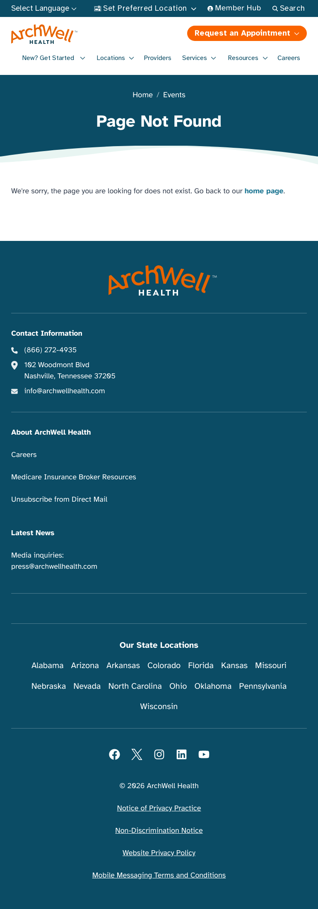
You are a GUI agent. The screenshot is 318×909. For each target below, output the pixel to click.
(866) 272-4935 (50, 350)
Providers (157, 58)
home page (264, 191)
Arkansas (123, 665)
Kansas (234, 665)
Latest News (32, 533)
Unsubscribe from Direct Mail (59, 499)
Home (142, 95)
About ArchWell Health (51, 432)
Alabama (47, 665)
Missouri (271, 665)
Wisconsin (159, 706)
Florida (201, 665)
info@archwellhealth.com (64, 391)
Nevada (87, 686)
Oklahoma (212, 686)
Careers (288, 58)
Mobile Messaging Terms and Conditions (159, 875)
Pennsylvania (263, 686)
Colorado (164, 665)
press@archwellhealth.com (54, 566)
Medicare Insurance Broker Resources (73, 477)
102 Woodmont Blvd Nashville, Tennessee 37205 (70, 371)
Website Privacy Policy (159, 853)
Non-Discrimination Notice (158, 830)
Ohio (178, 686)
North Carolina (134, 686)
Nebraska (48, 686)
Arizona (85, 665)
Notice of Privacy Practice (159, 808)
